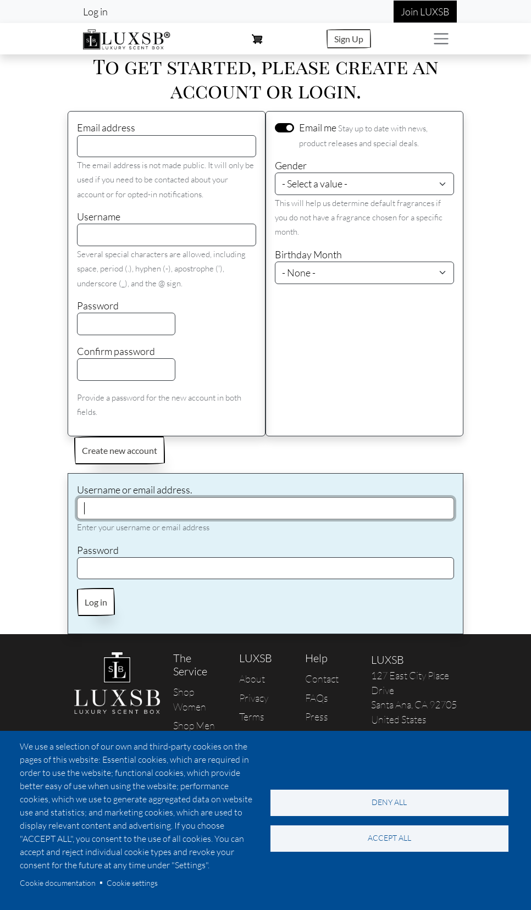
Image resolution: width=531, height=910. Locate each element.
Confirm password (116, 351)
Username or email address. (134, 490)
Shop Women (189, 699)
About (252, 679)
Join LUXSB (425, 11)
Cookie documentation (58, 882)
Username (98, 216)
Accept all (389, 837)
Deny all (389, 802)
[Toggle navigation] (441, 38)
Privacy (253, 698)
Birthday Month (308, 254)
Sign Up (348, 39)
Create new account (119, 450)
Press (316, 717)
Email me (317, 127)
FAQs (316, 698)
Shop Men (194, 725)
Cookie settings (132, 882)
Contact (322, 679)
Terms (251, 717)
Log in (95, 11)
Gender (291, 165)
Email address (106, 127)
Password (98, 305)
